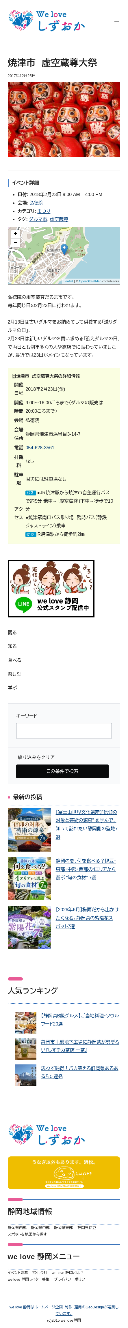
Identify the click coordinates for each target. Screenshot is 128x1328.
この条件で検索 (62, 771)
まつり (43, 211)
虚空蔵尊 (59, 219)
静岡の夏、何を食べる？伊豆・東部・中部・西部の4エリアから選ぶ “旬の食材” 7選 (86, 869)
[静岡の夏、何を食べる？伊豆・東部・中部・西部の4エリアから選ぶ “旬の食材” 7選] (29, 880)
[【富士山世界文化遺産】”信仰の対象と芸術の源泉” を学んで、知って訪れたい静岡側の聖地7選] (29, 831)
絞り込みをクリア (36, 757)
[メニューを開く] (116, 20)
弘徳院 (36, 202)
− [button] (15, 243)
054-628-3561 (40, 447)
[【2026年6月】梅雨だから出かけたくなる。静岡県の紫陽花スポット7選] (29, 929)
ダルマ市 (38, 219)
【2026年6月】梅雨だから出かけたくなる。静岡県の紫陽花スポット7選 (87, 918)
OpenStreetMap (90, 281)
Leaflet (68, 281)
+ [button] (15, 234)
